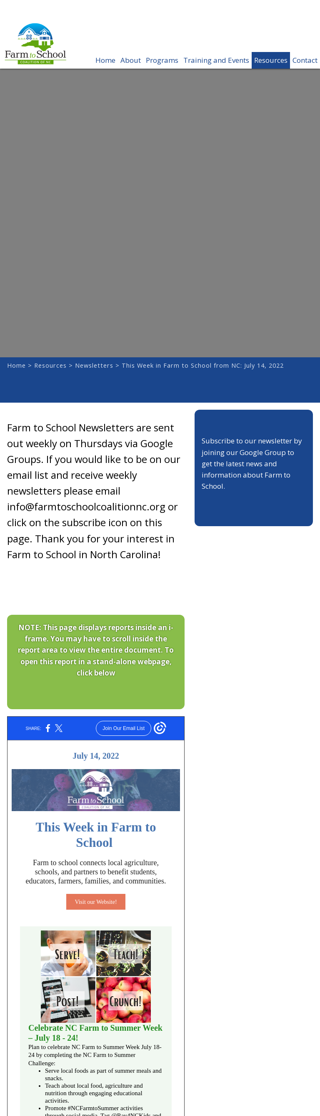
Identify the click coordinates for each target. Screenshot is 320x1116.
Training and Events (216, 60)
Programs (162, 60)
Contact (305, 60)
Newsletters (94, 365)
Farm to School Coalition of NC (35, 50)
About (130, 60)
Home (105, 60)
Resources (271, 60)
